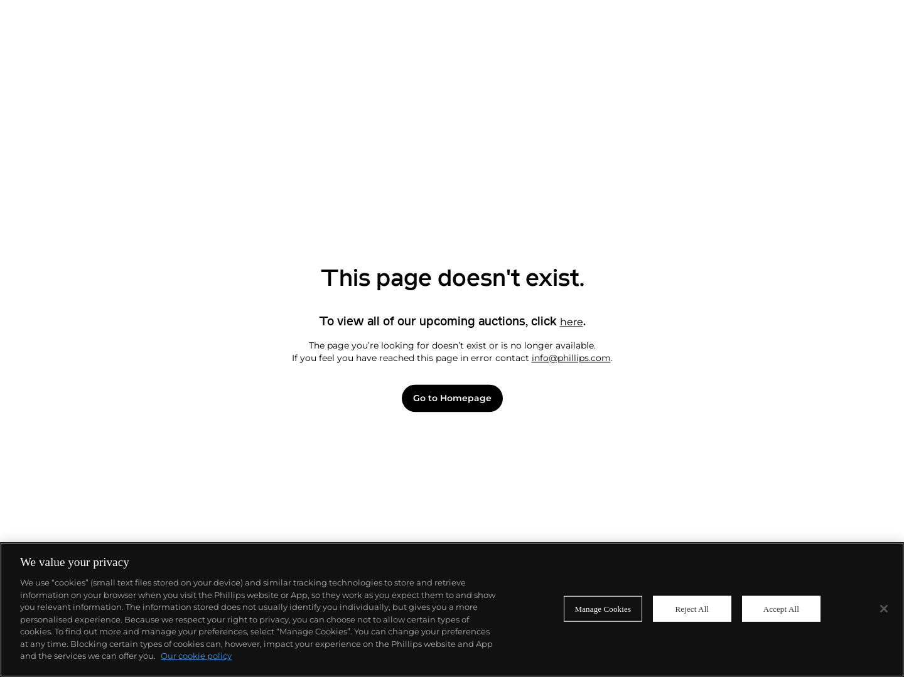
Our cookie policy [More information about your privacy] (196, 656)
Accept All (781, 608)
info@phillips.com (571, 358)
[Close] (884, 608)
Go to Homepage (452, 398)
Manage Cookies (603, 608)
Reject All (692, 608)
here (571, 322)
